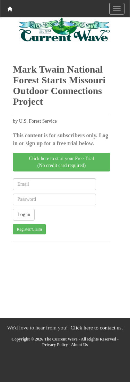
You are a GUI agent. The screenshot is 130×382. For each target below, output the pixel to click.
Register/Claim (29, 229)
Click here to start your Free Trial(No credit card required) (61, 162)
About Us (79, 344)
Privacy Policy (55, 344)
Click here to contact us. (96, 327)
